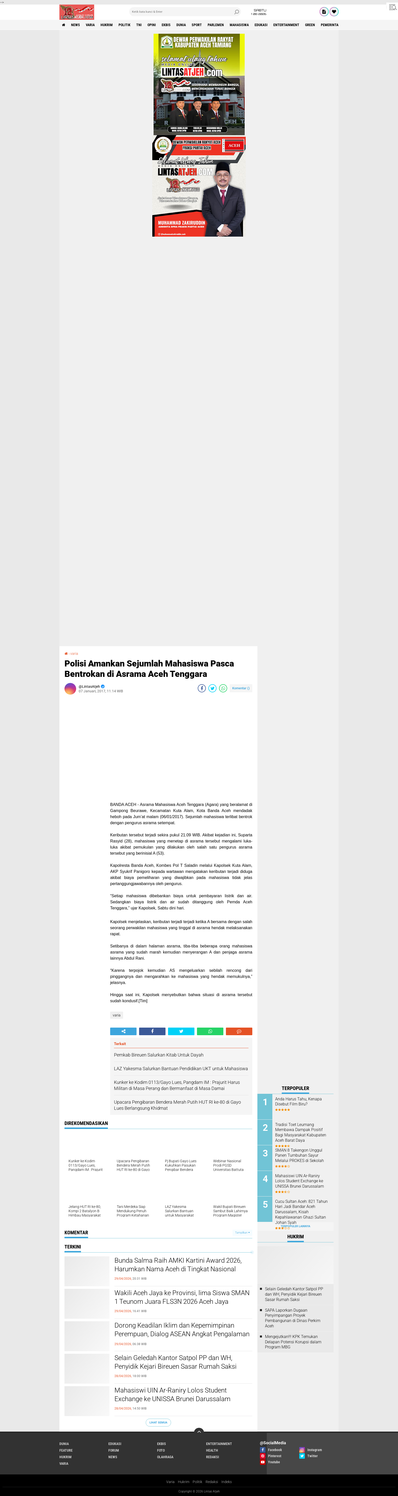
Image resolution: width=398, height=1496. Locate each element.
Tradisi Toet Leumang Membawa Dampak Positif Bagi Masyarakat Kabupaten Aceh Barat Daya (300, 1132)
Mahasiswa (239, 25)
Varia (170, 1482)
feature (66, 1450)
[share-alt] (123, 1031)
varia (90, 25)
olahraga (165, 1457)
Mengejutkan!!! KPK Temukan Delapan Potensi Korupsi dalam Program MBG (293, 1342)
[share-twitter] (212, 688)
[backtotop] (199, 1433)
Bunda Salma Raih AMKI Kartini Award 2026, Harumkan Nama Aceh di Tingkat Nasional (178, 1265)
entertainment (286, 25)
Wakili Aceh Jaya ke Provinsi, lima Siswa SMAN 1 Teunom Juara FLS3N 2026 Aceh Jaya (182, 1297)
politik (124, 25)
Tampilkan (242, 1232)
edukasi (261, 25)
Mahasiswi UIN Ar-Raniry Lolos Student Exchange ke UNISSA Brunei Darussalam (172, 1394)
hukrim (107, 25)
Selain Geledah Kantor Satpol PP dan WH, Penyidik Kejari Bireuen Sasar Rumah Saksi (175, 1362)
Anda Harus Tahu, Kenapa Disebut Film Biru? (298, 1102)
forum (113, 1450)
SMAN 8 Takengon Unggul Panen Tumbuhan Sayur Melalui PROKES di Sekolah (299, 1155)
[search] (185, 11)
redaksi (212, 1457)
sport (197, 25)
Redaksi (212, 1482)
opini (151, 25)
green (310, 25)
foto (161, 1450)
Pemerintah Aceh (335, 25)
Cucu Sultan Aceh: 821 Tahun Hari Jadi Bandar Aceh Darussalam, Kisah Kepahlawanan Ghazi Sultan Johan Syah (301, 1212)
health (212, 1450)
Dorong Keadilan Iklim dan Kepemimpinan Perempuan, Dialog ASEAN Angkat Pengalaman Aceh (182, 1334)
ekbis (166, 25)
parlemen (216, 25)
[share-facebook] (202, 688)
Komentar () (241, 688)
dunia (181, 25)
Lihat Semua (158, 1422)
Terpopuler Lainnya (295, 1226)
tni (139, 25)
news (75, 25)
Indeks (226, 1482)
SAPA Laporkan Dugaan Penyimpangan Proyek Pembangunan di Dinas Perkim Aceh (292, 1318)
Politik (197, 1482)
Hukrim (183, 1482)
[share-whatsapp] (223, 688)
